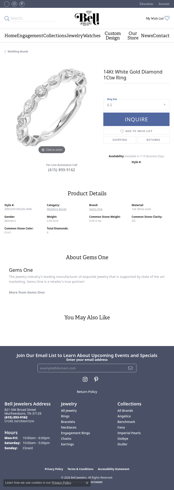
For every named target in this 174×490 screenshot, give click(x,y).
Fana (121, 427)
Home (10, 36)
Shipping (119, 140)
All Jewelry (69, 410)
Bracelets (68, 422)
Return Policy (87, 392)
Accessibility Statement (113, 469)
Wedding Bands (18, 51)
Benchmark (126, 422)
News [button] (147, 36)
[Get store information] (19, 421)
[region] (51, 107)
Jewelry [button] (74, 36)
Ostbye (122, 438)
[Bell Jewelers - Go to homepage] (87, 18)
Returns (153, 140)
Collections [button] (54, 36)
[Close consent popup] (87, 482)
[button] (146, 4)
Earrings (67, 444)
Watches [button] (91, 36)
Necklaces (68, 427)
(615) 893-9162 (61, 169)
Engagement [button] (30, 36)
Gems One (95, 209)
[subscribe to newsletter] (130, 368)
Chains (66, 438)
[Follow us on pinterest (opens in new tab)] (22, 4)
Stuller (122, 444)
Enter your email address (87, 359)
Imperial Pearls (129, 433)
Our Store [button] (132, 35)
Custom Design (113, 35)
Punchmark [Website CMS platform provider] (95, 482)
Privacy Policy (54, 469)
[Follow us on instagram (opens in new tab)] (14, 4)
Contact (161, 36)
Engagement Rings (75, 433)
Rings (65, 416)
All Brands (125, 410)
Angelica (124, 416)
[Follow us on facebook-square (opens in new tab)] (6, 4)
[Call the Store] (16, 417)
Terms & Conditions (80, 469)
